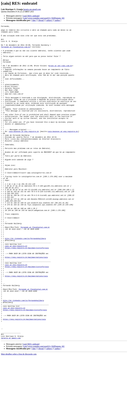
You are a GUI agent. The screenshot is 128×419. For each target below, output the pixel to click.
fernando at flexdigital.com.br (15, 51)
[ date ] (34, 20)
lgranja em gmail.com (32, 9)
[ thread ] (41, 20)
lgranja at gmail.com (10, 401)
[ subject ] (49, 20)
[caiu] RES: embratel (30, 16)
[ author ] (57, 20)
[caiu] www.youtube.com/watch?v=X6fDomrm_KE (43, 18)
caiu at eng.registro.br (16, 290)
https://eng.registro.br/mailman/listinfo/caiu (27, 292)
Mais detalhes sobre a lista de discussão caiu (18, 417)
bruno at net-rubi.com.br (60, 74)
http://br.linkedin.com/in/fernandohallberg (25, 281)
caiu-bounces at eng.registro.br (24, 153)
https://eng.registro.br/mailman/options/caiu (26, 304)
